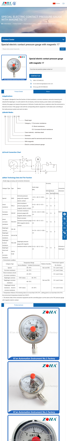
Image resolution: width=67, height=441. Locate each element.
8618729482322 (43, 87)
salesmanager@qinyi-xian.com (44, 83)
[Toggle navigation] (63, 3)
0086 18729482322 (38, 80)
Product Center (17, 23)
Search (62, 49)
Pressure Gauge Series (30, 23)
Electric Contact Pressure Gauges (47, 23)
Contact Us (35, 76)
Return (48, 91)
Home (9, 23)
